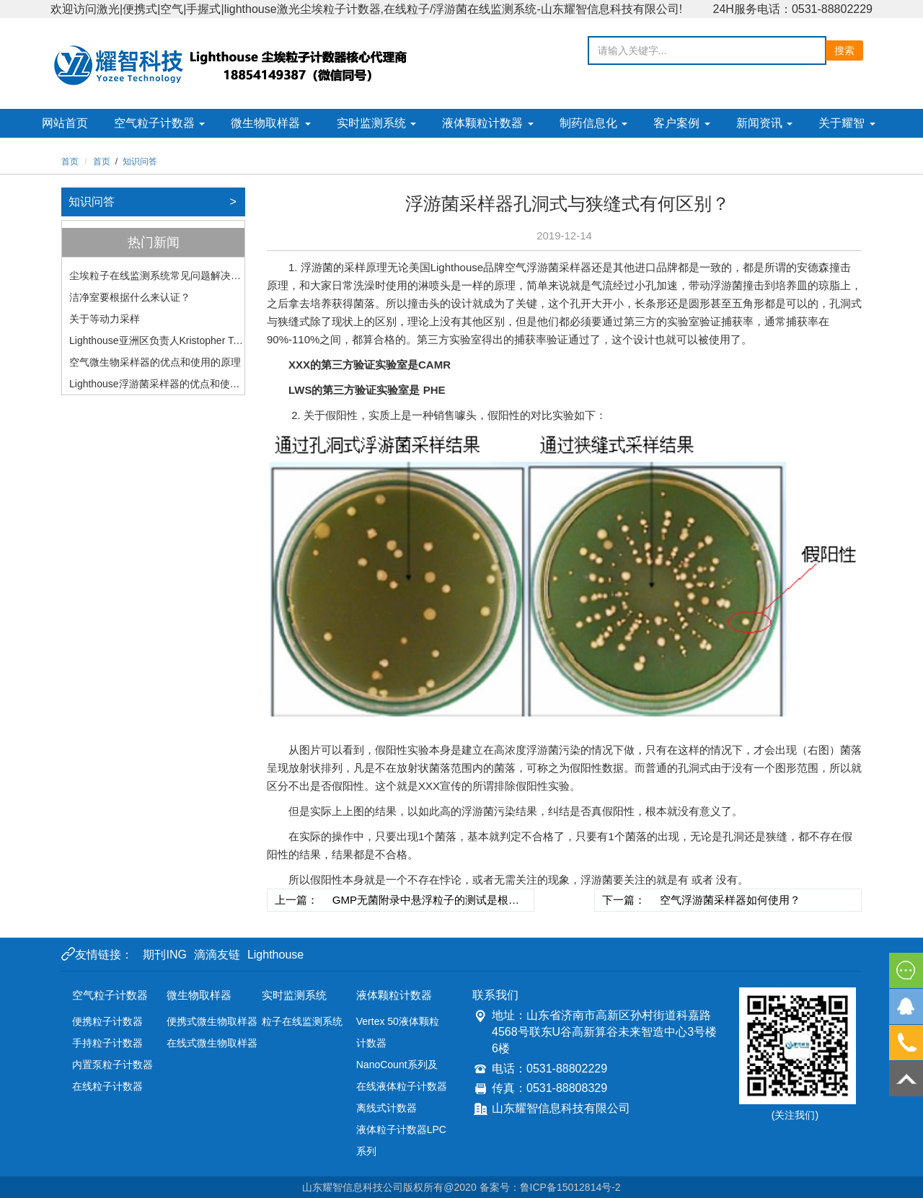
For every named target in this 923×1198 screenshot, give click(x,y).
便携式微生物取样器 (212, 1021)
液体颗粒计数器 (487, 123)
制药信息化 (593, 123)
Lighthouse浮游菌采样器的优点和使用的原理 (154, 386)
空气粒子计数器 (159, 123)
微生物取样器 (270, 123)
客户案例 (681, 123)
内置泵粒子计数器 (112, 1064)
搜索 (844, 50)
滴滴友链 (217, 954)
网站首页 (65, 123)
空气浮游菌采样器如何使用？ (730, 900)
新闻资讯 (764, 123)
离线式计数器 (386, 1108)
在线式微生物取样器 (212, 1043)
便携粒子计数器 (107, 1021)
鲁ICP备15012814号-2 (570, 1187)
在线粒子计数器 (107, 1086)
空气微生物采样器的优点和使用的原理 (155, 362)
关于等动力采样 (104, 319)
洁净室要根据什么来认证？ (129, 297)
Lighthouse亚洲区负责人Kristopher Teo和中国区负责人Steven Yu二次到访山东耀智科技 (156, 343)
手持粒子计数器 (107, 1043)
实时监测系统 (376, 123)
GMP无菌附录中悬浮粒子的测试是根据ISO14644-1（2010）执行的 (425, 902)
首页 (70, 162)
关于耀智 (846, 123)
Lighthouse (275, 954)
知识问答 (140, 162)
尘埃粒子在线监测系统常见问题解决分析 (155, 278)
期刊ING (164, 954)
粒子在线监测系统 (302, 1021)
